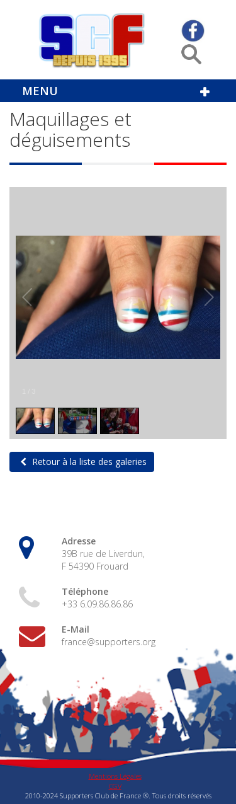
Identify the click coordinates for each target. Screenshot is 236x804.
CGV (115, 786)
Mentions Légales (115, 776)
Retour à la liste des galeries (88, 462)
